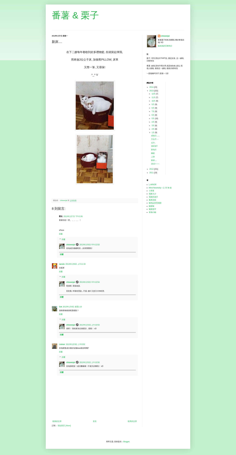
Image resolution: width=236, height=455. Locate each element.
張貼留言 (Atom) (64, 426)
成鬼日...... (155, 136)
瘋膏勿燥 (152, 200)
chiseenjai (70, 245)
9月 (153, 104)
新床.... (154, 160)
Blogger (126, 442)
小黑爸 (151, 191)
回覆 (61, 234)
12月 (154, 94)
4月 (153, 122)
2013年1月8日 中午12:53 (89, 245)
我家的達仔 (153, 197)
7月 (153, 111)
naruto (62, 264)
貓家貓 (151, 206)
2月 (153, 129)
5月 (153, 118)
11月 (154, 97)
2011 (151, 173)
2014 (151, 87)
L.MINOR (152, 185)
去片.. (153, 143)
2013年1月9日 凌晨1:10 (72, 307)
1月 (153, 132)
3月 (153, 126)
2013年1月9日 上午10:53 (89, 325)
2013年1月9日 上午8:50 (75, 344)
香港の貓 (152, 212)
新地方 (154, 150)
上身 (153, 157)
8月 (153, 108)
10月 (154, 101)
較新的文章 (57, 421)
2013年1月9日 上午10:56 (89, 362)
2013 (151, 91)
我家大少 (152, 194)
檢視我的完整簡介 (165, 46)
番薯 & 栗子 (75, 15)
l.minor (62, 344)
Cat (60, 307)
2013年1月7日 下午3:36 (73, 216)
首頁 (94, 421)
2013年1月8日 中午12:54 (89, 282)
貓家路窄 (152, 209)
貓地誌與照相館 (155, 203)
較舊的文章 (132, 421)
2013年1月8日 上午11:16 (75, 264)
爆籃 (153, 153)
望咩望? (154, 146)
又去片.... (154, 139)
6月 (153, 115)
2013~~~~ (155, 164)
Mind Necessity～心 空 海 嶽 (160, 188)
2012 (151, 169)
